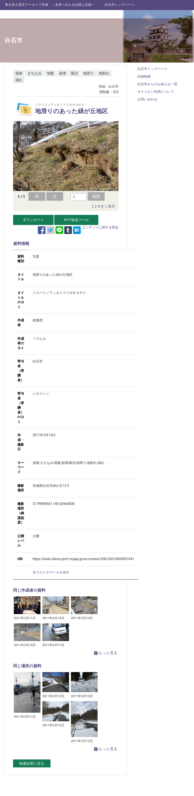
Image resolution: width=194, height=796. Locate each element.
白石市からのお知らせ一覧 (157, 84)
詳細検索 (144, 76)
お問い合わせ (147, 99)
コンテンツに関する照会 (100, 227)
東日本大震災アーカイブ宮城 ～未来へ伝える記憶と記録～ (50, 4)
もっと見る (105, 653)
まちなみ (34, 73)
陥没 (74, 73)
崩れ (18, 80)
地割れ (104, 73)
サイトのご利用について (155, 92)
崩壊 (62, 73)
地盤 (50, 73)
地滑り (88, 73)
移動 (96, 196)
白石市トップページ (120, 4)
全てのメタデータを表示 (51, 572)
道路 (18, 73)
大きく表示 (106, 206)
